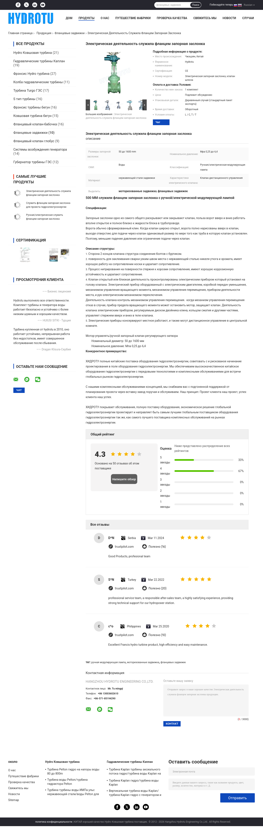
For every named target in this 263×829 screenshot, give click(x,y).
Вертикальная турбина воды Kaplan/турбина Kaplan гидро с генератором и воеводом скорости (135, 793)
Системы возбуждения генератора (40, 149)
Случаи (248, 18)
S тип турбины (24, 99)
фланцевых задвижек (173, 662)
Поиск (195, 4)
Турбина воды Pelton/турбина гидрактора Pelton (67, 781)
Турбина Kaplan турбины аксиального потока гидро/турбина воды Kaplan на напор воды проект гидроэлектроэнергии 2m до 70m (135, 772)
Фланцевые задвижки (70, 33)
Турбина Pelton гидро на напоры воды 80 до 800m (73, 771)
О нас (105, 18)
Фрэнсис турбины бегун (31, 107)
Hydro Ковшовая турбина (32, 53)
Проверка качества (172, 18)
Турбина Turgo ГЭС (27, 90)
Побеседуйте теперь (221, 4)
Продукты (86, 18)
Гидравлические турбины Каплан (39, 61)
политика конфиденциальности (53, 821)
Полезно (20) (157, 588)
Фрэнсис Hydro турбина (31, 74)
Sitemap (13, 800)
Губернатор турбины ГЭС (32, 162)
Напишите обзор (124, 479)
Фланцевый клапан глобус (33, 141)
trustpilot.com (124, 546)
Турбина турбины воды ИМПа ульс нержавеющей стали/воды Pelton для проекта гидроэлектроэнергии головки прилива (74, 792)
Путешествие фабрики (133, 18)
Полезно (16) (157, 546)
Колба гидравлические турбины (38, 82)
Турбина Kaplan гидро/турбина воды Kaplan (134, 782)
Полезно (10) (157, 635)
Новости (229, 18)
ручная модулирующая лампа (108, 662)
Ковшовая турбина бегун (32, 116)
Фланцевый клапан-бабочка (35, 124)
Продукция (44, 33)
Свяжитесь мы (204, 18)
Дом (69, 18)
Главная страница (20, 33)
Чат (158, 122)
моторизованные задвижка (143, 662)
